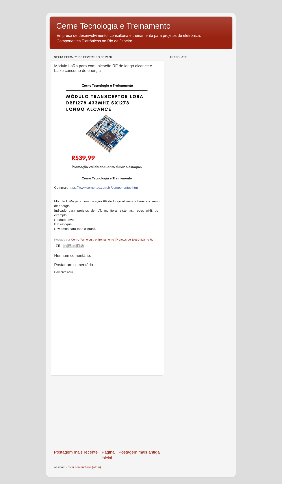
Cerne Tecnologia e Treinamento (113, 25)
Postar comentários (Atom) (83, 467)
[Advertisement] (107, 412)
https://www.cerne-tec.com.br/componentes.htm (103, 187)
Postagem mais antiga (139, 452)
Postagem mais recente (76, 452)
